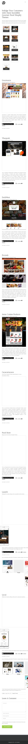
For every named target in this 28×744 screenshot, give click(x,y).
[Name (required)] (14, 708)
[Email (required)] (14, 711)
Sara (3, 688)
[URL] (14, 714)
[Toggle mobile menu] (25, 2)
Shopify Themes (15, 688)
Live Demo (18, 124)
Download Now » (8, 124)
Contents (23, 552)
